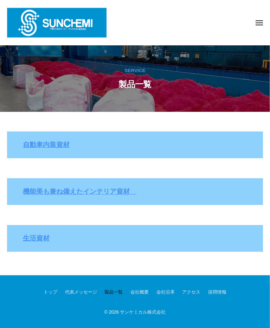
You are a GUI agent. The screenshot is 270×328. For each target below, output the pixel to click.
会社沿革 (165, 292)
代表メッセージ (81, 292)
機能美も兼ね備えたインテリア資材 (79, 191)
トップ (50, 292)
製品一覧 (113, 292)
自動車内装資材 (46, 144)
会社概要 (139, 292)
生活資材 (36, 238)
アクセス (191, 292)
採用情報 (217, 292)
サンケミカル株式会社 (143, 312)
